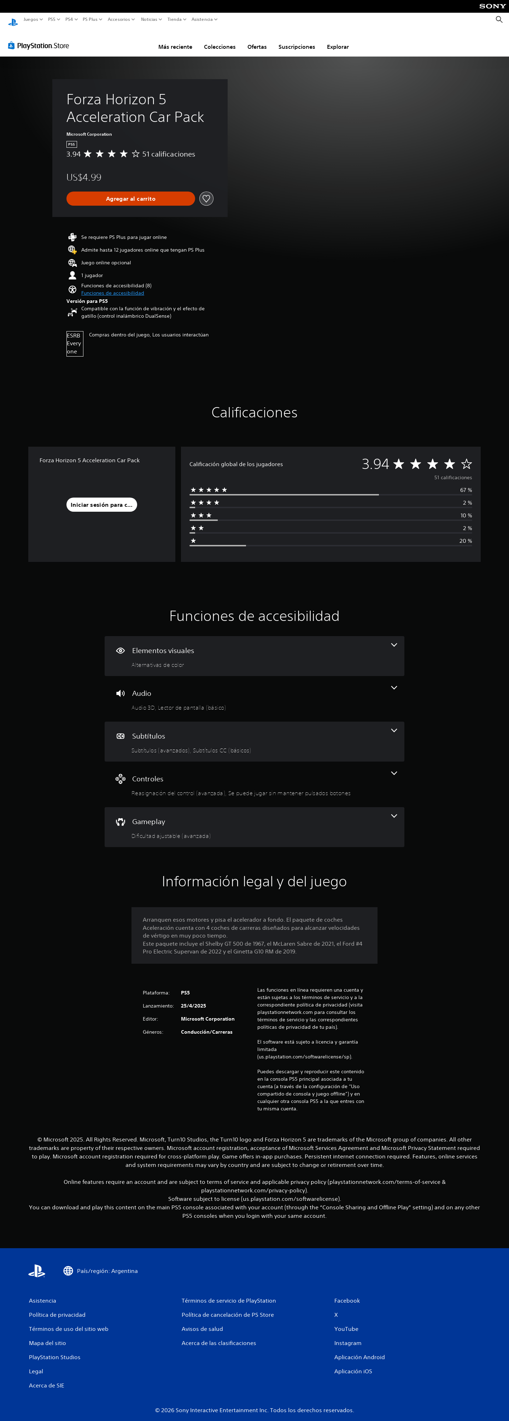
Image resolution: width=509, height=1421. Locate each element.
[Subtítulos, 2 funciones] (254, 735)
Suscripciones (297, 39)
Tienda (174, 19)
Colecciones (220, 39)
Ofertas (257, 39)
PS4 (69, 19)
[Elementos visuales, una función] (254, 649)
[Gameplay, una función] (254, 820)
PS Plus (89, 19)
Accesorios (118, 19)
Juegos (31, 19)
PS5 (51, 19)
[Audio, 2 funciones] (254, 692)
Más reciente (175, 39)
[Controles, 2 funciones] (254, 778)
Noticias (149, 19)
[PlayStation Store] (40, 38)
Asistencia (202, 19)
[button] (112, 286)
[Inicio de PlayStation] (13, 20)
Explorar (338, 39)
